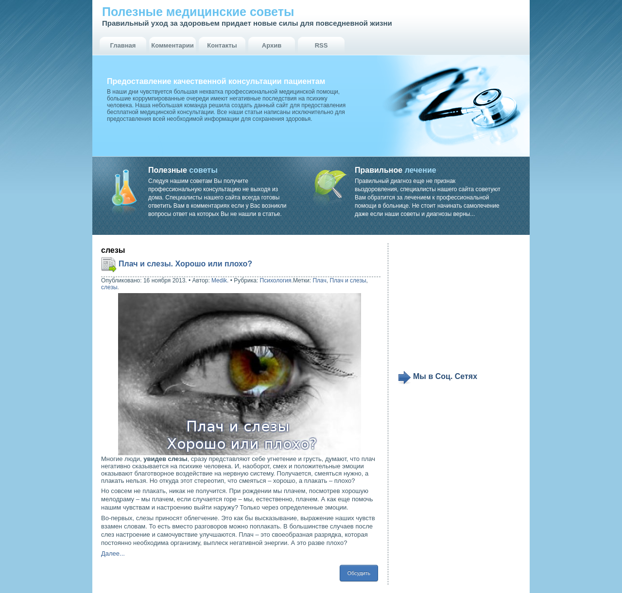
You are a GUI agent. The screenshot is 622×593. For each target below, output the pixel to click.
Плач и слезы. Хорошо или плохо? (185, 264)
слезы (109, 287)
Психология (276, 280)
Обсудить (358, 573)
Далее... (113, 553)
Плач (319, 280)
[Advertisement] (457, 306)
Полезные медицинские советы (198, 11)
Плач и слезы (347, 280)
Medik (219, 280)
